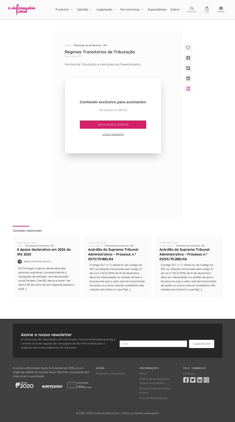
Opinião (82, 9)
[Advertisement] (113, 185)
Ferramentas (130, 9)
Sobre (175, 9)
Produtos (62, 9)
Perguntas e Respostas (110, 373)
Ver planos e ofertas (112, 124)
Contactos (189, 373)
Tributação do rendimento (87, 45)
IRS (105, 45)
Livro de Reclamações (153, 398)
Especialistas (157, 9)
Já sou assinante (113, 134)
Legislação (104, 9)
